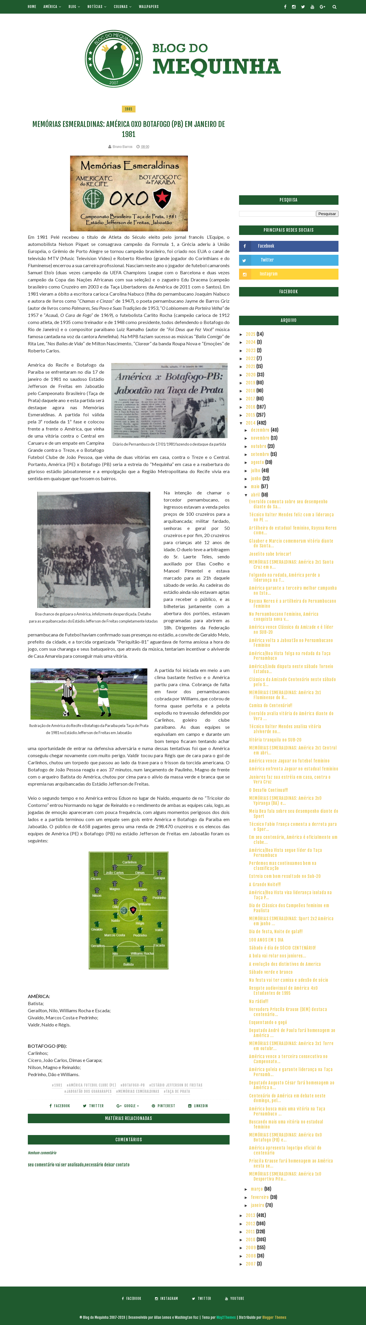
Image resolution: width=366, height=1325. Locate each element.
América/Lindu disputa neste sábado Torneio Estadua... (291, 669)
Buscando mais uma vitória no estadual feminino (286, 1124)
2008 (251, 1255)
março (257, 1189)
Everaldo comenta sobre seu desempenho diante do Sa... (288, 504)
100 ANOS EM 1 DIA (266, 939)
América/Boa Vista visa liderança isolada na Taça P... (290, 895)
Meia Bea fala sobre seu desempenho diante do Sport (293, 814)
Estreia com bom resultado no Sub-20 (285, 876)
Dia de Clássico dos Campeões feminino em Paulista (289, 908)
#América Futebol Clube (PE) (91, 1085)
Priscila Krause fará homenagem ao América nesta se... (291, 1163)
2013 (251, 1215)
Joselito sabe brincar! (270, 554)
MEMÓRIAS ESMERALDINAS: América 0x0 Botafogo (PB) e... (285, 1137)
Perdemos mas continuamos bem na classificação (282, 866)
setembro (260, 454)
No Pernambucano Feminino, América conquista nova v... (284, 617)
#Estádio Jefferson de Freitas (176, 1085)
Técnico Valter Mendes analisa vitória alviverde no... (285, 729)
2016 (251, 407)
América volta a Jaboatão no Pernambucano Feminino (291, 643)
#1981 (57, 1085)
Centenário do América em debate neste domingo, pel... (287, 1098)
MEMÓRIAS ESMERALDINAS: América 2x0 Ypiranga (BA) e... (285, 801)
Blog (72, 6)
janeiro (258, 1205)
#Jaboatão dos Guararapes (88, 1091)
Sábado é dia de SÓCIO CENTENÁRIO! (282, 947)
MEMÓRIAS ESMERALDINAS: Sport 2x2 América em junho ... (291, 921)
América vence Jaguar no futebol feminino (289, 760)
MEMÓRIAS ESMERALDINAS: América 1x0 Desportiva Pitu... (285, 1176)
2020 (251, 374)
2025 (251, 334)
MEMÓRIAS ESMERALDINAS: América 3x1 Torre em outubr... (291, 1046)
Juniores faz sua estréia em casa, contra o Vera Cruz (290, 780)
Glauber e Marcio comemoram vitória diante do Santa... (291, 544)
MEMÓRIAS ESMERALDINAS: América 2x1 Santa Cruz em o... (291, 565)
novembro (261, 438)
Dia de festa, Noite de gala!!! (276, 931)
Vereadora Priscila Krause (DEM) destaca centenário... (288, 1012)
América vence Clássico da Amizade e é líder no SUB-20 (291, 630)
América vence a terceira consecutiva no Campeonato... (288, 1059)
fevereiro (260, 1197)
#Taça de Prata (177, 1091)
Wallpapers (149, 6)
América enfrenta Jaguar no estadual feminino (293, 768)
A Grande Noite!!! (265, 884)
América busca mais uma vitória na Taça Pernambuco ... (287, 1111)
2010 (251, 1239)
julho (256, 470)
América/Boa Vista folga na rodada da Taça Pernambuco (290, 656)
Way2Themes (226, 1317)
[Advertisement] (288, 146)
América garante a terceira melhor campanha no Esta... (293, 591)
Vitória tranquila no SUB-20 (275, 739)
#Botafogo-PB (132, 1085)
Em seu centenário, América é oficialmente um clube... (293, 840)
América (50, 6)
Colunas (121, 6)
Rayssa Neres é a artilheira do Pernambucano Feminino (292, 604)
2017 (251, 398)
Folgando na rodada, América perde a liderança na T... (284, 578)
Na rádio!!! (258, 1001)
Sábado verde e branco (271, 972)
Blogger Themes (274, 1317)
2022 (251, 358)
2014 (251, 422)
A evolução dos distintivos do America (285, 964)
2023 (251, 350)
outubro (259, 446)
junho (256, 478)
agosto (258, 462)
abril (256, 494)
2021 (251, 366)
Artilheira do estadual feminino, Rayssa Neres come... (293, 531)
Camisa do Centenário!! (271, 705)
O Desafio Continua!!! (268, 790)
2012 (251, 1223)
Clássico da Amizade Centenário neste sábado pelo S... (292, 682)
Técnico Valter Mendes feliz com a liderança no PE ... (291, 517)
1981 (129, 109)
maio (256, 486)
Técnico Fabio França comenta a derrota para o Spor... (293, 827)
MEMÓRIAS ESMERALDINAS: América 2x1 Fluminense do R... (285, 695)
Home (32, 6)
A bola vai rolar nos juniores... (277, 955)
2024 (251, 342)
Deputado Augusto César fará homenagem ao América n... (291, 1085)
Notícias (95, 6)
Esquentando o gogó (268, 1022)
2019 (251, 382)
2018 (251, 390)
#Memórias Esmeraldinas (137, 1091)
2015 (251, 415)
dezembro (261, 430)
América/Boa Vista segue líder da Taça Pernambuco (285, 853)
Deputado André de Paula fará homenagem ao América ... (292, 1033)
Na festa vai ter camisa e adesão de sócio (288, 980)
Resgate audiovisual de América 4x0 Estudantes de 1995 (283, 991)
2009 (251, 1247)
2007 (251, 1263)
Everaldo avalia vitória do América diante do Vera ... (291, 716)
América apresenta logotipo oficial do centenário (285, 1150)
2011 (251, 1231)
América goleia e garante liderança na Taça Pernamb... (291, 1072)
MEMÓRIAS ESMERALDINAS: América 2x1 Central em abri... (293, 750)
